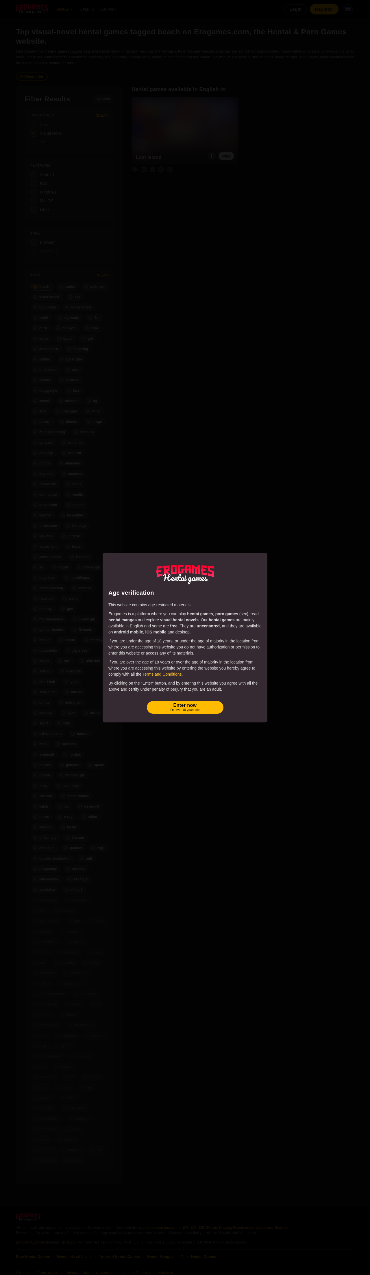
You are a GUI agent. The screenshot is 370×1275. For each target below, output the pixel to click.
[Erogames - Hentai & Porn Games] (185, 573)
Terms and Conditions (162, 674)
